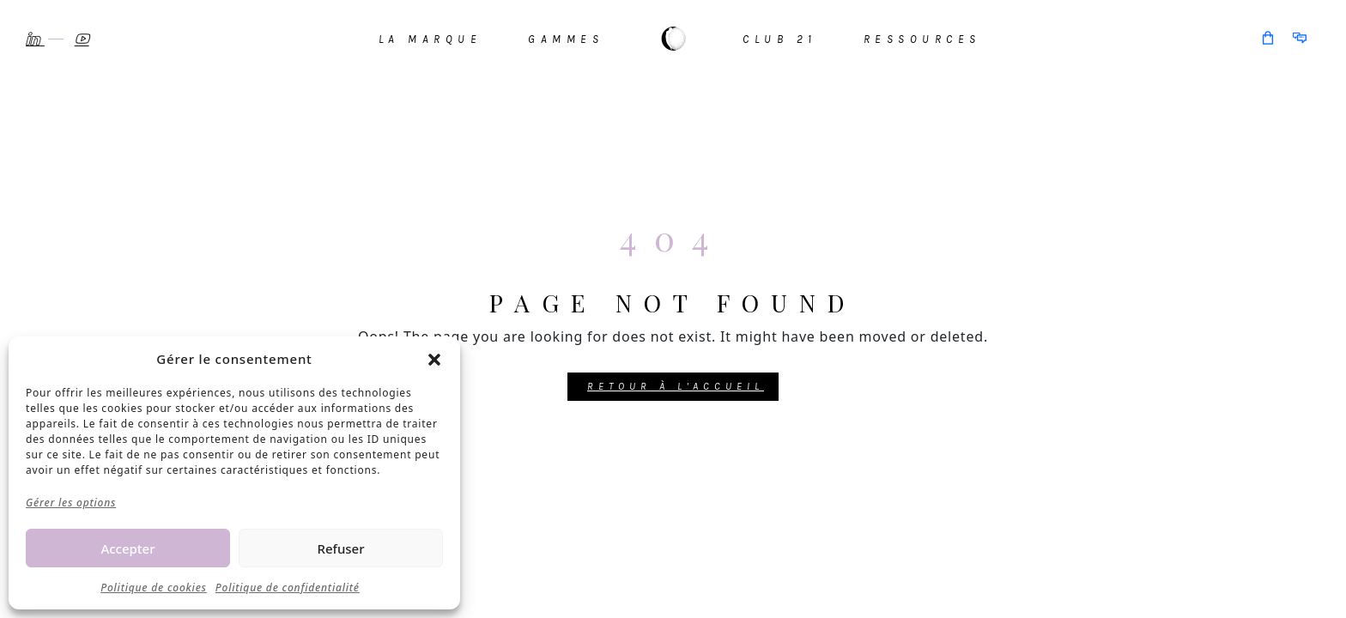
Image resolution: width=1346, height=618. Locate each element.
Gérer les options (71, 502)
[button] (434, 358)
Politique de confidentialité (287, 587)
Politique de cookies (153, 587)
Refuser (340, 548)
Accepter (127, 548)
